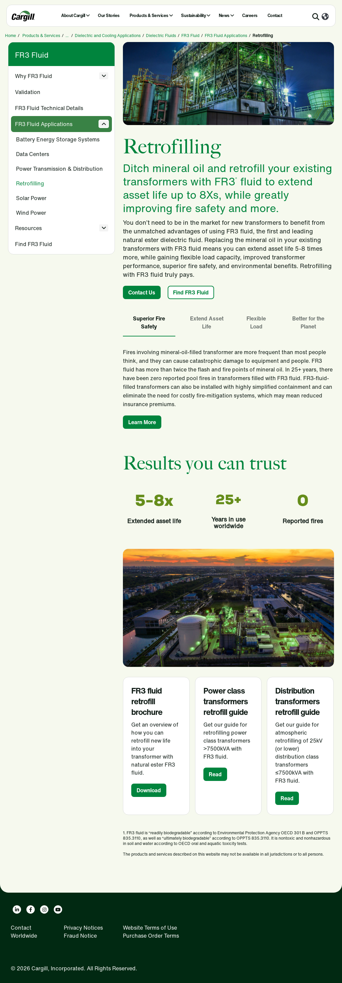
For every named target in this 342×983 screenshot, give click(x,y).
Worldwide (24, 936)
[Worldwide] (325, 17)
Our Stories (109, 15)
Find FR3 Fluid (33, 244)
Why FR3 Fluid (33, 76)
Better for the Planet (308, 322)
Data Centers (32, 154)
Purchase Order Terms (151, 936)
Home (10, 35)
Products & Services (149, 15)
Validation (27, 92)
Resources (28, 228)
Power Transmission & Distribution (59, 169)
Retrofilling (30, 183)
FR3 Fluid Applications (226, 35)
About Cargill (73, 15)
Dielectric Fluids (161, 35)
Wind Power (31, 213)
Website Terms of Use (150, 928)
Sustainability (193, 15)
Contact (275, 15)
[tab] (149, 322)
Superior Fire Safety (149, 322)
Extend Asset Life (206, 322)
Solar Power (31, 198)
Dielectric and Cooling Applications (108, 35)
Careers (250, 15)
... (66, 35)
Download (149, 790)
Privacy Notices (83, 928)
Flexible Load (256, 322)
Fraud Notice (80, 936)
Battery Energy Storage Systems (58, 139)
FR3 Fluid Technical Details (49, 108)
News (224, 15)
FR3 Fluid (190, 35)
